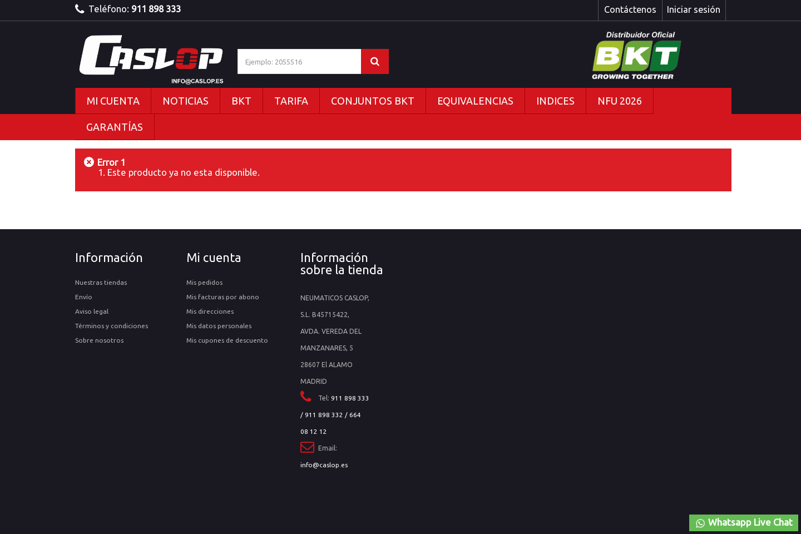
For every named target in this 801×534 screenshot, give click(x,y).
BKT (241, 100)
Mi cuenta (213, 257)
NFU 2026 (619, 100)
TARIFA (291, 100)
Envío (83, 296)
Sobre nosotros (99, 340)
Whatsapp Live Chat (744, 523)
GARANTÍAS (114, 126)
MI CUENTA (113, 100)
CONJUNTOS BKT (372, 100)
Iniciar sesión (693, 9)
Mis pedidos (204, 282)
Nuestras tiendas (101, 282)
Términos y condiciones (111, 325)
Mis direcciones (210, 311)
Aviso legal (91, 311)
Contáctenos (630, 9)
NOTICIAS (185, 100)
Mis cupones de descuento (227, 340)
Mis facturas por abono (222, 296)
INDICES (555, 100)
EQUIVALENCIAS (475, 100)
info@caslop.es (324, 464)
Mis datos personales (218, 325)
